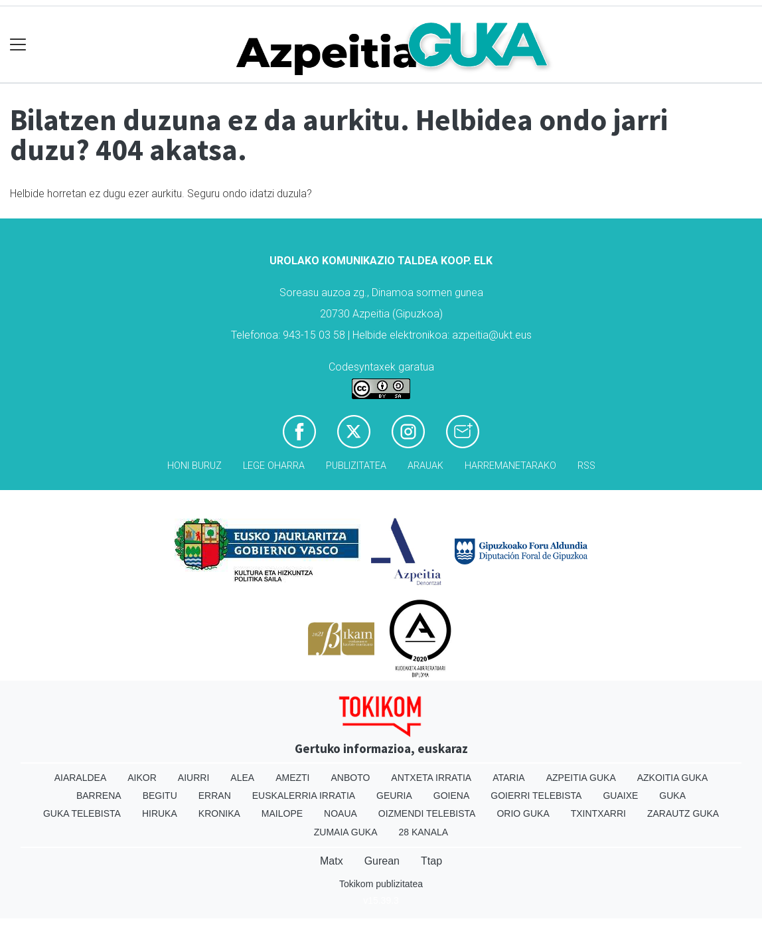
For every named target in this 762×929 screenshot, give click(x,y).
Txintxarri (598, 813)
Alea (242, 777)
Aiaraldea (80, 777)
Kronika (219, 813)
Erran (214, 795)
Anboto (350, 777)
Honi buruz (194, 465)
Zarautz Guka (683, 813)
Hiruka (159, 813)
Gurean (382, 861)
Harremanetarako (510, 465)
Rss (586, 465)
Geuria (394, 795)
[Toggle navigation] (18, 44)
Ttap (431, 861)
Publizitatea (356, 465)
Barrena (98, 795)
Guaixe (620, 795)
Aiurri (193, 777)
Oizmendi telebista (427, 813)
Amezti (292, 777)
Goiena (451, 795)
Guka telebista (82, 813)
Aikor (142, 777)
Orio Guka (522, 813)
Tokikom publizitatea (381, 884)
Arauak (425, 465)
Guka (672, 795)
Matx (331, 861)
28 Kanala (423, 832)
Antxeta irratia (431, 777)
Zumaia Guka (346, 832)
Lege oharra (274, 465)
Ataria (509, 777)
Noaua (340, 813)
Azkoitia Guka (672, 777)
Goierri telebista (536, 795)
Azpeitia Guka (581, 777)
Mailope (282, 813)
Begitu (160, 795)
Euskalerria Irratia (303, 795)
